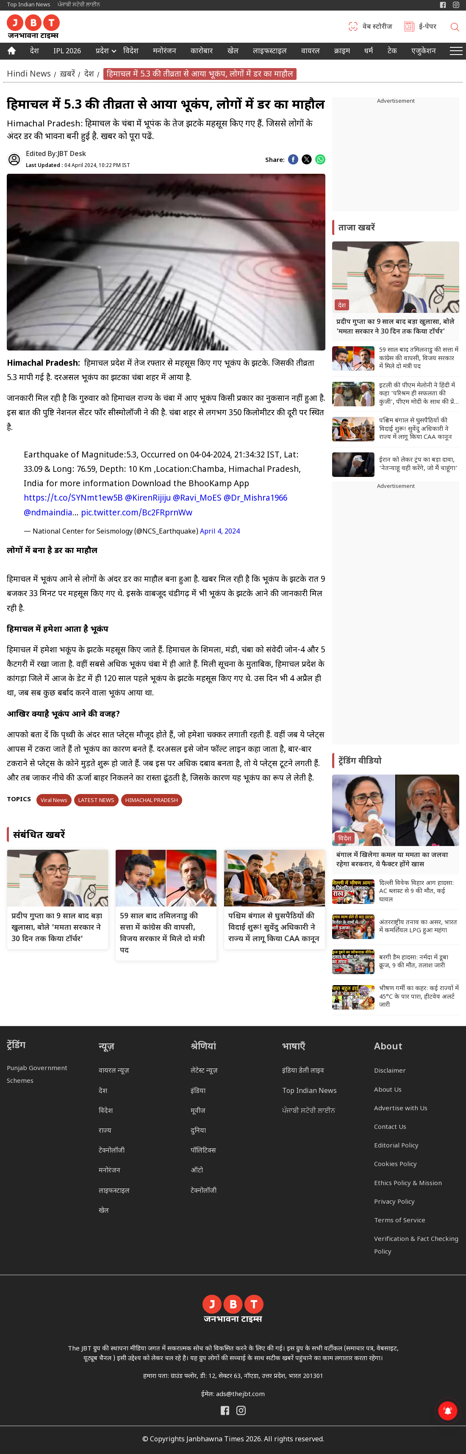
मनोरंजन (164, 52)
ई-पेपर (427, 27)
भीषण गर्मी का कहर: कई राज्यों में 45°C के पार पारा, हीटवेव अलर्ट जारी (419, 997)
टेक (392, 52)
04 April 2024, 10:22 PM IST (78, 165)
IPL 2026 (67, 52)
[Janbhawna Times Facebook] (443, 5)
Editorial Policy (396, 1146)
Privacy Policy (394, 1202)
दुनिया (198, 1131)
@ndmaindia (48, 513)
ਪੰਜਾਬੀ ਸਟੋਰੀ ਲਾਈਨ (79, 5)
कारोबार (202, 52)
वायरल (310, 52)
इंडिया (198, 1091)
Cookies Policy (395, 1165)
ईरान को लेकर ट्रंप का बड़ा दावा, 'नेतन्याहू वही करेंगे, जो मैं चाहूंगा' (418, 464)
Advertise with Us (400, 1109)
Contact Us (390, 1127)
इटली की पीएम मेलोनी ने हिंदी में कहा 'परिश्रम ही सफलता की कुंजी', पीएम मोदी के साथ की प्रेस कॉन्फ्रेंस (418, 394)
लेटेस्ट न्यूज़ (204, 1071)
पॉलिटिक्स (203, 1151)
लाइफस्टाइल (114, 1191)
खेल (233, 52)
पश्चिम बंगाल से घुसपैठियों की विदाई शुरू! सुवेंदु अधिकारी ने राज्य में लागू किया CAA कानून (273, 928)
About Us (388, 1090)
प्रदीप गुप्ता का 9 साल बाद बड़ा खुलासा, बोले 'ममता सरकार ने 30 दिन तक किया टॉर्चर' (56, 928)
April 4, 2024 (220, 532)
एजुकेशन (423, 52)
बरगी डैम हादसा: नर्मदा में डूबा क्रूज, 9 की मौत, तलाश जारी (413, 962)
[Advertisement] (396, 618)
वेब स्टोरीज (377, 27)
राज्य (105, 1131)
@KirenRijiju (148, 498)
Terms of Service (399, 1221)
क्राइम (342, 52)
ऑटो (197, 1170)
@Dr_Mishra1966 (255, 498)
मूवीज (198, 1111)
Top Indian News (28, 5)
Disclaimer (390, 1071)
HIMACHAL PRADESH (151, 800)
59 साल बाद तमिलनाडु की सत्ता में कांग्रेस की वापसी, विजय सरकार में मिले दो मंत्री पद (418, 358)
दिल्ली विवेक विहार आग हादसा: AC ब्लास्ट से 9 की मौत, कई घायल (416, 891)
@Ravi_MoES (197, 498)
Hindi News (29, 74)
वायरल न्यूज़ (114, 1071)
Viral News (54, 800)
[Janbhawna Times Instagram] (456, 5)
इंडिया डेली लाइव (303, 1071)
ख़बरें (67, 74)
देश (34, 52)
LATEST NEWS (96, 800)
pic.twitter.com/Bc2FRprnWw (136, 513)
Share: (275, 160)
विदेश (131, 52)
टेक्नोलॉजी (112, 1151)
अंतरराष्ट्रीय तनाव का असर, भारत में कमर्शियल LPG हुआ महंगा (418, 927)
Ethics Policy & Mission (408, 1184)
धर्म (368, 52)
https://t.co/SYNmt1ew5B (73, 498)
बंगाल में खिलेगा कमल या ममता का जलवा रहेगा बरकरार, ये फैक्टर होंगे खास (392, 860)
